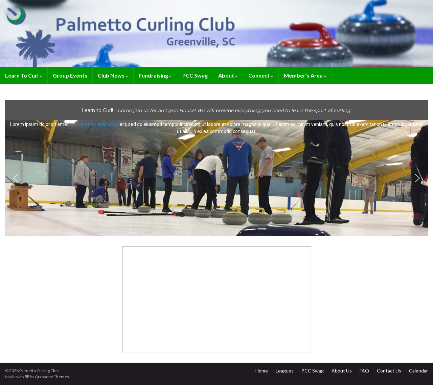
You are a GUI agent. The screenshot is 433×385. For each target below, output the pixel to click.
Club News (113, 75)
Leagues (285, 370)
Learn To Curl (23, 75)
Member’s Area (305, 75)
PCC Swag (195, 75)
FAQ (364, 370)
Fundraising (155, 75)
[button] (216, 178)
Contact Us (389, 370)
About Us (342, 370)
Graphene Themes (52, 376)
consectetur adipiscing (95, 124)
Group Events (70, 75)
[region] (216, 168)
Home (261, 370)
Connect (260, 75)
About (228, 75)
